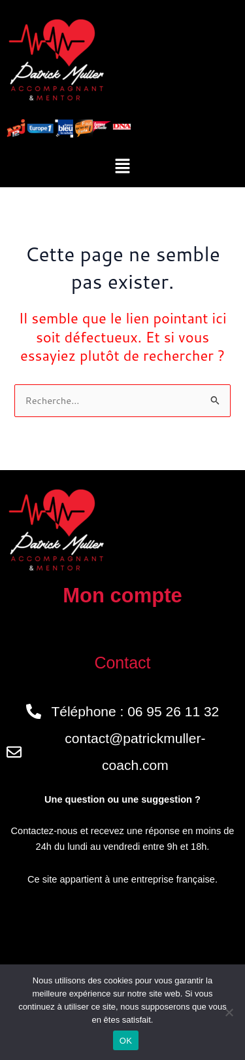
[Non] (228, 1012)
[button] (122, 167)
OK (126, 1041)
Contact (122, 662)
